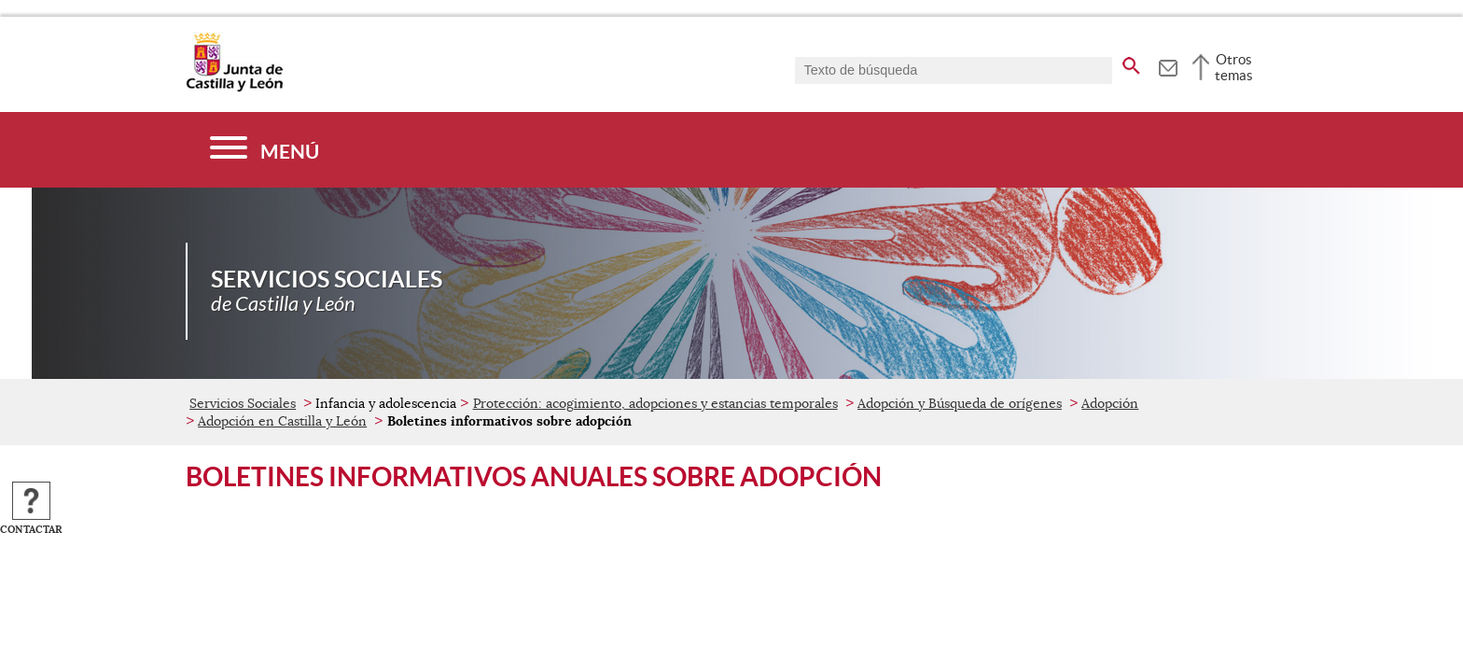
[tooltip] (1167, 65)
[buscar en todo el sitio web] (1131, 62)
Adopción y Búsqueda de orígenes (959, 403)
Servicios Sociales (242, 403)
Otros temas (1234, 67)
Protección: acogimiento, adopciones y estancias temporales (655, 403)
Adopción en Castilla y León (282, 421)
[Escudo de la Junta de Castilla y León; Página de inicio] (234, 87)
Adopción (1109, 403)
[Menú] (264, 150)
